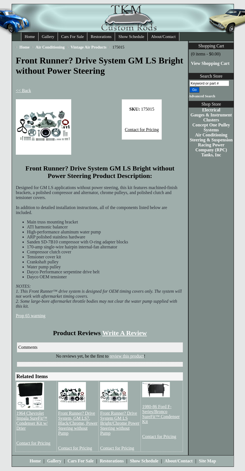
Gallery (48, 36)
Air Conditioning (211, 135)
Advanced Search (202, 96)
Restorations (101, 36)
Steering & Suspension (211, 140)
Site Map (207, 461)
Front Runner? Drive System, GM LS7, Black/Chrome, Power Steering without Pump (78, 423)
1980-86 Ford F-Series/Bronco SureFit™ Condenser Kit (161, 414)
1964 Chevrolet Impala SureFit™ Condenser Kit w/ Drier (32, 421)
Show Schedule (131, 36)
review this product (126, 356)
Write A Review (124, 333)
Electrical (211, 110)
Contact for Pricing (142, 129)
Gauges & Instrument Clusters (211, 117)
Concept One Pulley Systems (211, 127)
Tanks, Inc (211, 154)
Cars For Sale (72, 36)
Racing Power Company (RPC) (211, 147)
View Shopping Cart (210, 63)
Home (30, 36)
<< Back (23, 90)
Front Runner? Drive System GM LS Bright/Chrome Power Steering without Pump (119, 423)
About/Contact (163, 36)
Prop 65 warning (30, 315)
